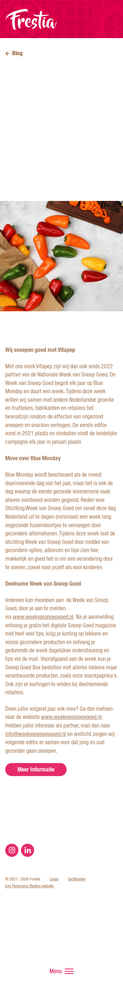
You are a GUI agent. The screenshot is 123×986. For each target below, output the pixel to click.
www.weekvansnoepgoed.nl (43, 629)
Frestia (31, 19)
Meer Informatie (35, 781)
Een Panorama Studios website (29, 898)
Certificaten (77, 891)
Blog (17, 53)
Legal (54, 891)
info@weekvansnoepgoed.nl (35, 746)
